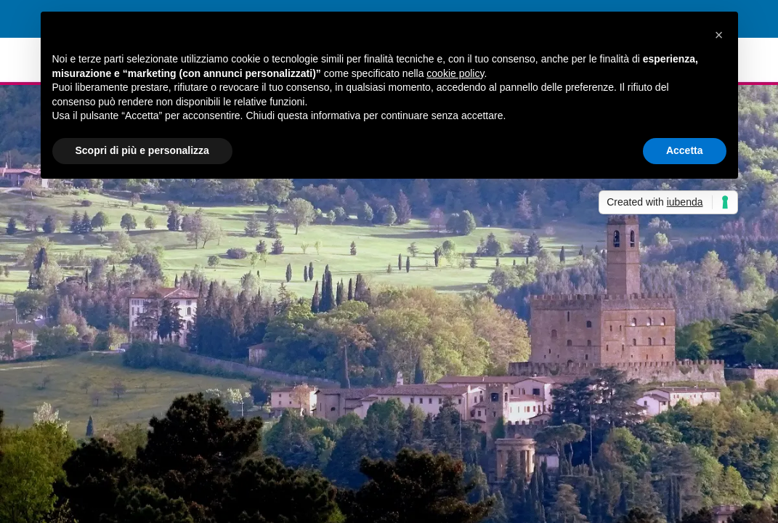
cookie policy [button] (455, 73)
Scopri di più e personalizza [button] (142, 150)
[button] (719, 34)
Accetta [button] (684, 150)
